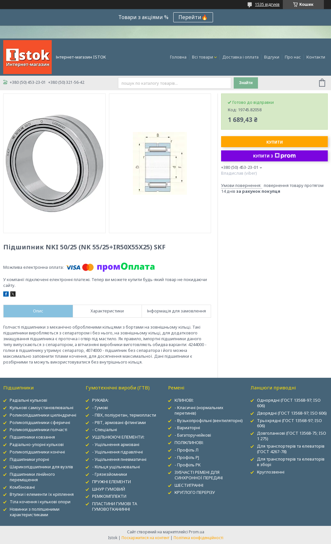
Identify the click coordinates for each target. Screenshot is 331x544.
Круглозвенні (270, 472)
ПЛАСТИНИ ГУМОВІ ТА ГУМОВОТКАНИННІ (114, 506)
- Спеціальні (104, 429)
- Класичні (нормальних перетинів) (199, 410)
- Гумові (100, 407)
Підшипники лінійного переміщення (32, 477)
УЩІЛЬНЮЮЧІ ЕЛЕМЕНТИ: (118, 437)
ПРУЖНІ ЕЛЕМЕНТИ (111, 481)
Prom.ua (196, 532)
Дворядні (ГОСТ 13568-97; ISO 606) (292, 413)
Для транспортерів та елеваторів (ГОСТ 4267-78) (291, 448)
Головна (178, 57)
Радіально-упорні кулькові (37, 444)
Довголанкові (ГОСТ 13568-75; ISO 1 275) (291, 435)
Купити (274, 142)
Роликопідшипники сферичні (40, 422)
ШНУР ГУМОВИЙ (108, 489)
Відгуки (271, 57)
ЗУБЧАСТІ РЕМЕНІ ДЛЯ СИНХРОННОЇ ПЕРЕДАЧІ (199, 475)
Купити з (274, 156)
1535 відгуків (267, 4)
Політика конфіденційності (198, 537)
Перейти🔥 (193, 17)
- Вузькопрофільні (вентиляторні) (209, 420)
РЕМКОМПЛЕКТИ (109, 496)
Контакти (315, 57)
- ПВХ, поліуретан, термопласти (124, 415)
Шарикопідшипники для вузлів (41, 467)
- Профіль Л (186, 450)
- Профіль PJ (187, 457)
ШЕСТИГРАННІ (189, 485)
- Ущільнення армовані (115, 444)
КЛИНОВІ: (184, 400)
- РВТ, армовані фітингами (119, 422)
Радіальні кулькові (28, 400)
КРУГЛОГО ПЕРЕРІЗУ (195, 492)
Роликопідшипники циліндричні (43, 415)
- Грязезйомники (109, 474)
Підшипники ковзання (32, 437)
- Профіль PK (188, 465)
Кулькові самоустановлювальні (41, 407)
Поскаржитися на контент (145, 537)
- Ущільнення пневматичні (119, 459)
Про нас (293, 57)
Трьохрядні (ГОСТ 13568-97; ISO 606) (289, 423)
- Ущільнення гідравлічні (117, 452)
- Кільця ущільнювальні (116, 467)
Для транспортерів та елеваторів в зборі (291, 461)
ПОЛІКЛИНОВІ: (189, 442)
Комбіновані (22, 487)
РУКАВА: (100, 400)
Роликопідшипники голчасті (38, 429)
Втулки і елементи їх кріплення (42, 494)
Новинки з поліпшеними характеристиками (34, 511)
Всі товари (202, 57)
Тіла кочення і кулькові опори (40, 502)
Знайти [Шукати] (246, 83)
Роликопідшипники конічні (37, 452)
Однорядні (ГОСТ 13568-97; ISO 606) (289, 402)
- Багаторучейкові (193, 435)
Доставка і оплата (240, 57)
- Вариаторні (187, 427)
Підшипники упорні (29, 459)
